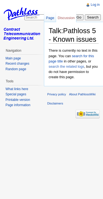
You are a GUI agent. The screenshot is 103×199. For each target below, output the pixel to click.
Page (50, 18)
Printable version (17, 100)
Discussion (66, 18)
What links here (16, 89)
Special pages (15, 94)
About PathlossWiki (82, 94)
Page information (17, 105)
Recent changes (17, 64)
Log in (95, 5)
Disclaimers (55, 103)
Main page (13, 58)
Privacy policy (56, 94)
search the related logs (66, 66)
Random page (15, 69)
